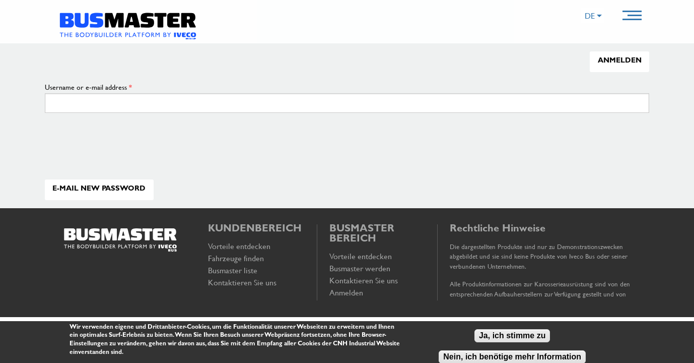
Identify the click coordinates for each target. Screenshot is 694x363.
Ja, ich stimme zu (512, 336)
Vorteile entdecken (239, 246)
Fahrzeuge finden (236, 258)
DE (590, 15)
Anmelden (620, 61)
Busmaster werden (359, 268)
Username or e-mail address (88, 87)
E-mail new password (99, 189)
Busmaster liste (232, 270)
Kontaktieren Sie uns (242, 282)
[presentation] (128, 156)
